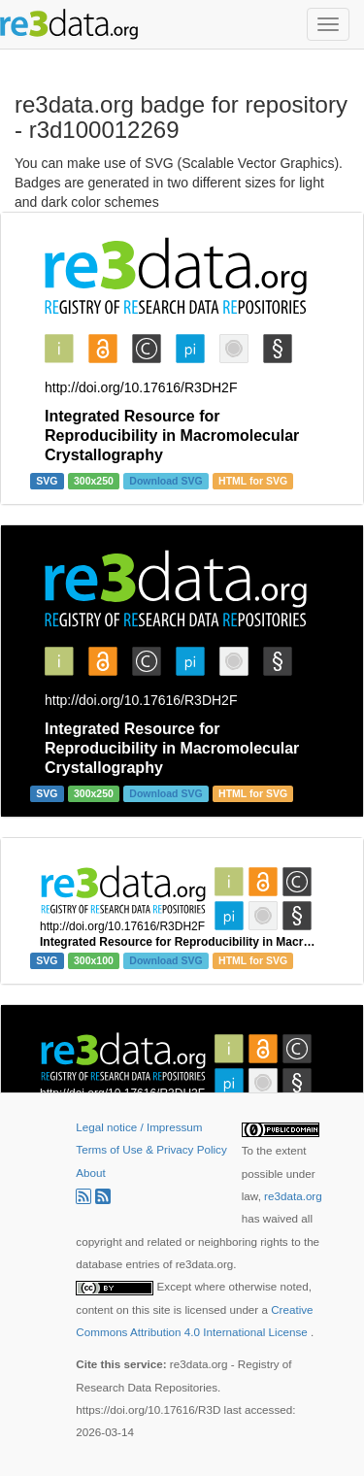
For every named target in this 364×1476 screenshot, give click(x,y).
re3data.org (293, 1196)
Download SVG (165, 480)
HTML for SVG (252, 480)
